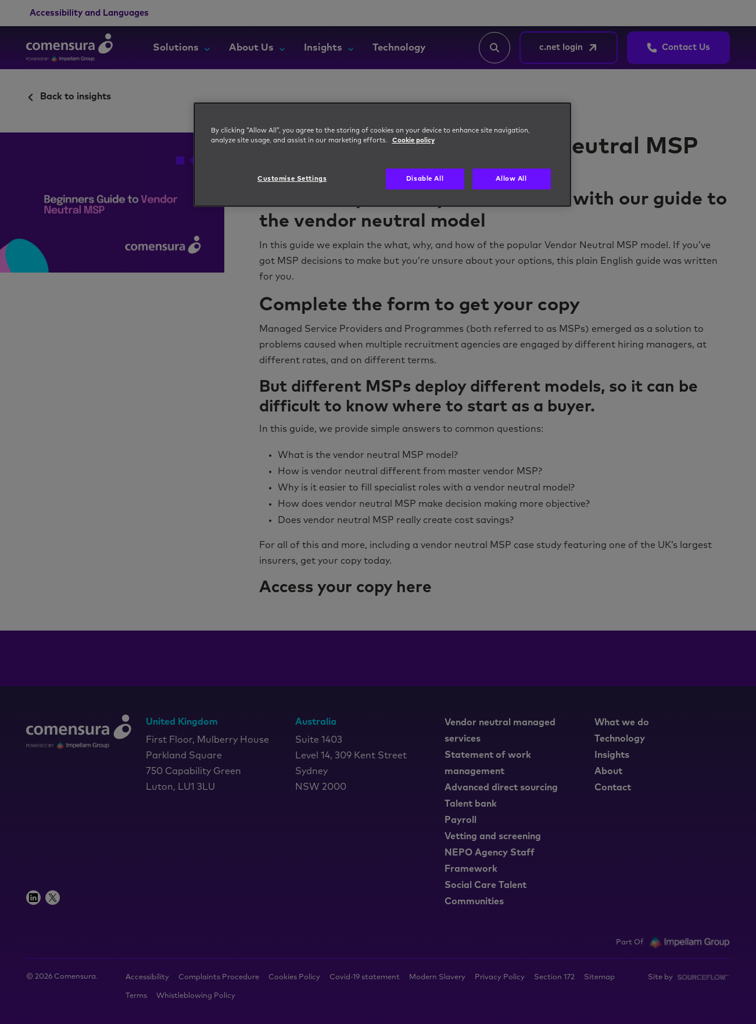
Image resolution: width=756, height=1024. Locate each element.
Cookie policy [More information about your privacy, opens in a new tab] (413, 140)
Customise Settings (292, 179)
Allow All (511, 179)
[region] (382, 154)
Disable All (424, 179)
